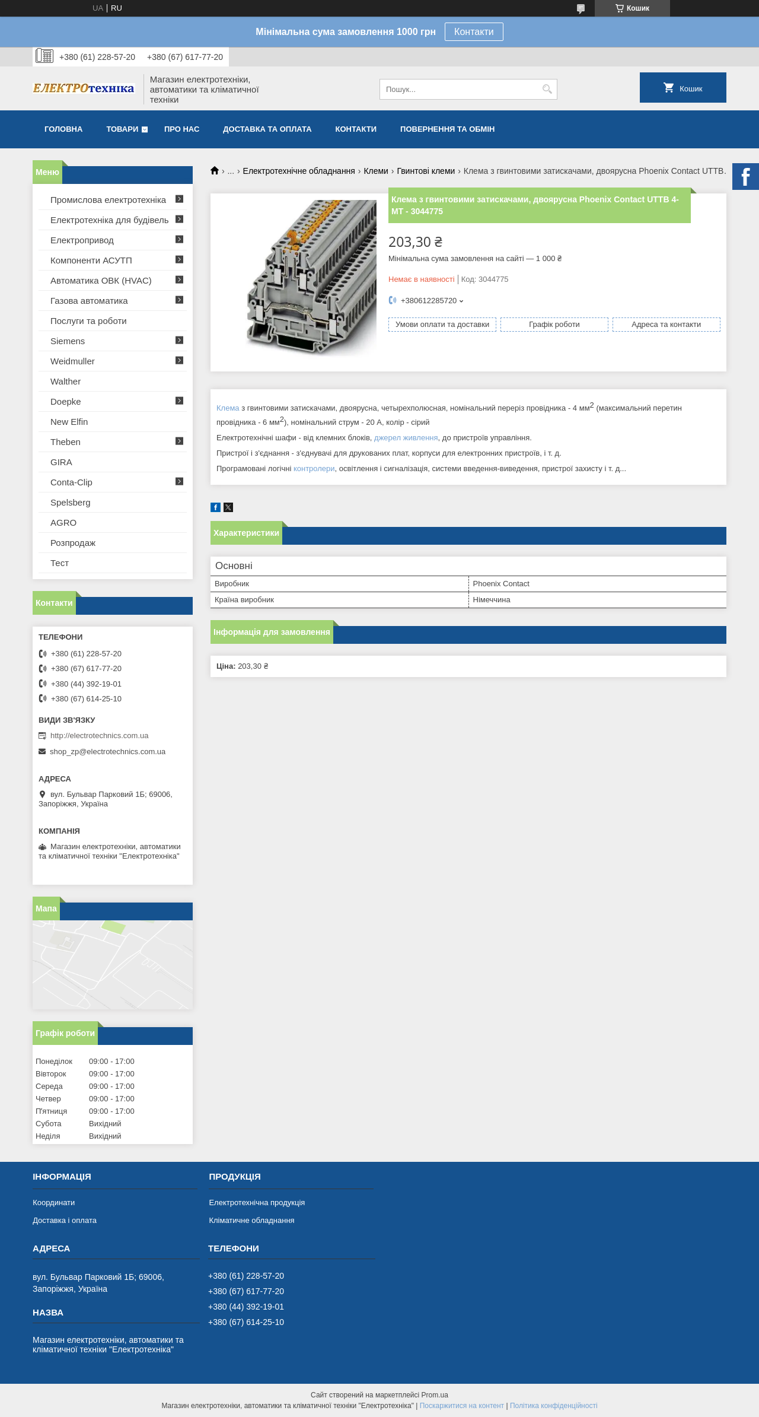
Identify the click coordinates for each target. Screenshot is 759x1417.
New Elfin (69, 422)
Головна (63, 129)
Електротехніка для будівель (109, 220)
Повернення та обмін (447, 129)
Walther (65, 381)
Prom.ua (435, 1395)
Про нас (181, 129)
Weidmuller (72, 361)
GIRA (61, 462)
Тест (59, 563)
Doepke (65, 401)
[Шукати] (547, 89)
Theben (65, 442)
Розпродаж (72, 543)
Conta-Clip (71, 482)
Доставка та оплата (267, 129)
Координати (54, 1202)
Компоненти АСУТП (91, 260)
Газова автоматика (89, 301)
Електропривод (82, 240)
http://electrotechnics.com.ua (99, 735)
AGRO (63, 522)
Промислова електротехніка (108, 200)
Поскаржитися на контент (462, 1406)
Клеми (375, 171)
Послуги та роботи (88, 321)
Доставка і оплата (65, 1220)
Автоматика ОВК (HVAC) (101, 280)
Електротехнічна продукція (257, 1202)
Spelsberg (70, 502)
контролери (314, 468)
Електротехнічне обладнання (299, 171)
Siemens (67, 341)
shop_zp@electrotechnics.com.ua (107, 751)
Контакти (474, 32)
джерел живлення (406, 437)
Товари (122, 129)
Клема (228, 408)
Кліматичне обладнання (251, 1220)
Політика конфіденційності (554, 1406)
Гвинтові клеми (426, 171)
